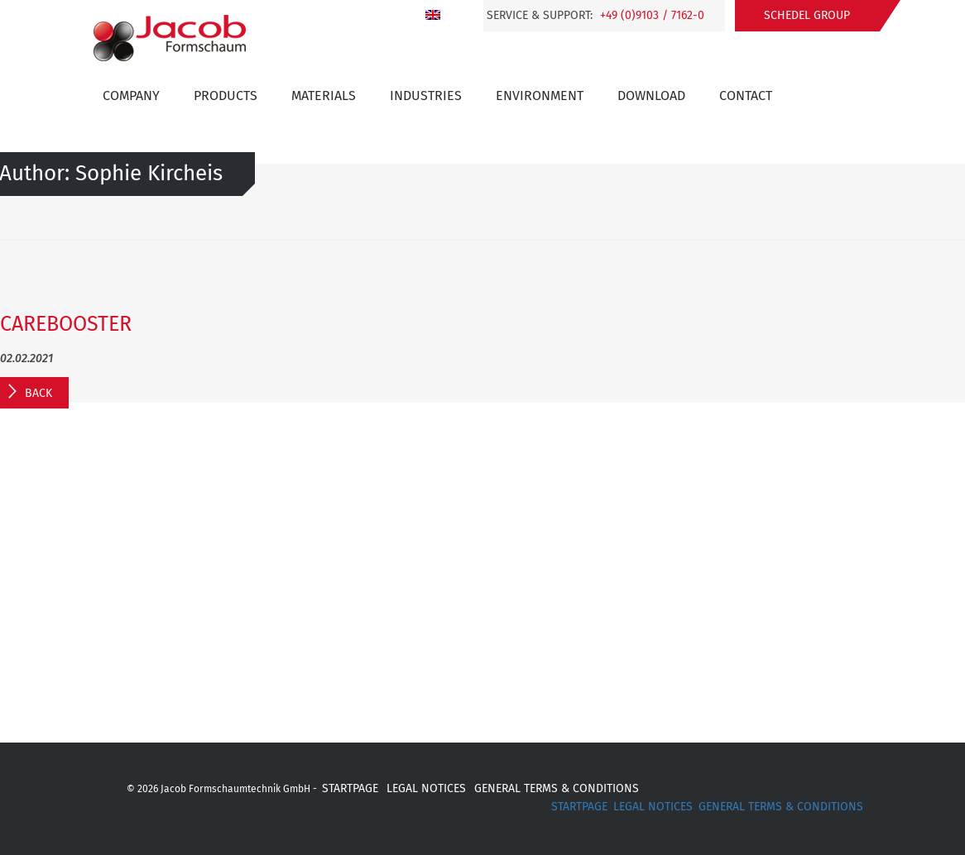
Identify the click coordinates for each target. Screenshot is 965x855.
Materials (323, 95)
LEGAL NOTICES (426, 788)
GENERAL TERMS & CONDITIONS (556, 788)
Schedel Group (807, 15)
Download (651, 95)
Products (225, 95)
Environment (539, 95)
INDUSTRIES (426, 95)
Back (38, 393)
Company (131, 95)
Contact (745, 95)
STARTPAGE (350, 788)
